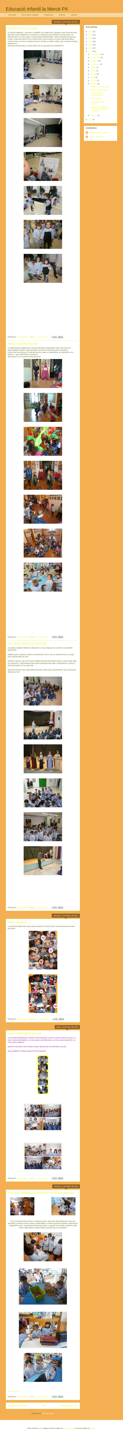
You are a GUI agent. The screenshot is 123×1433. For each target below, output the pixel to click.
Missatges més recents (17, 1406)
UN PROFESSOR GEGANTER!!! (27, 643)
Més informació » (14, 1391)
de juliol (93, 67)
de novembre (95, 57)
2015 (90, 48)
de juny (93, 71)
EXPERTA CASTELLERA (23, 28)
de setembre (95, 64)
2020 (90, 32)
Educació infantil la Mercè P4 (37, 9)
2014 (90, 51)
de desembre (95, 54)
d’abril (92, 77)
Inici (43, 1406)
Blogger (92, 1428)
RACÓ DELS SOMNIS (30, 15)
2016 (90, 45)
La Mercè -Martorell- (95, 137)
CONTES (62, 15)
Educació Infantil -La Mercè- (98, 133)
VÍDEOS (74, 15)
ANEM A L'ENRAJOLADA (23, 343)
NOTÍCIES (12, 15)
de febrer (94, 84)
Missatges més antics (69, 1406)
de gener (93, 115)
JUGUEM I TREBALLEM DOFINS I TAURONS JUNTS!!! (41, 1192)
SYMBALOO (48, 15)
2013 (90, 119)
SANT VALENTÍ (17, 922)
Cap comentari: (43, 337)
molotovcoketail (69, 1428)
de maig (93, 74)
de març (93, 81)
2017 (90, 41)
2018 (90, 38)
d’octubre (94, 61)
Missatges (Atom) (48, 1413)
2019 (90, 35)
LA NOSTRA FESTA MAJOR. (25, 1033)
